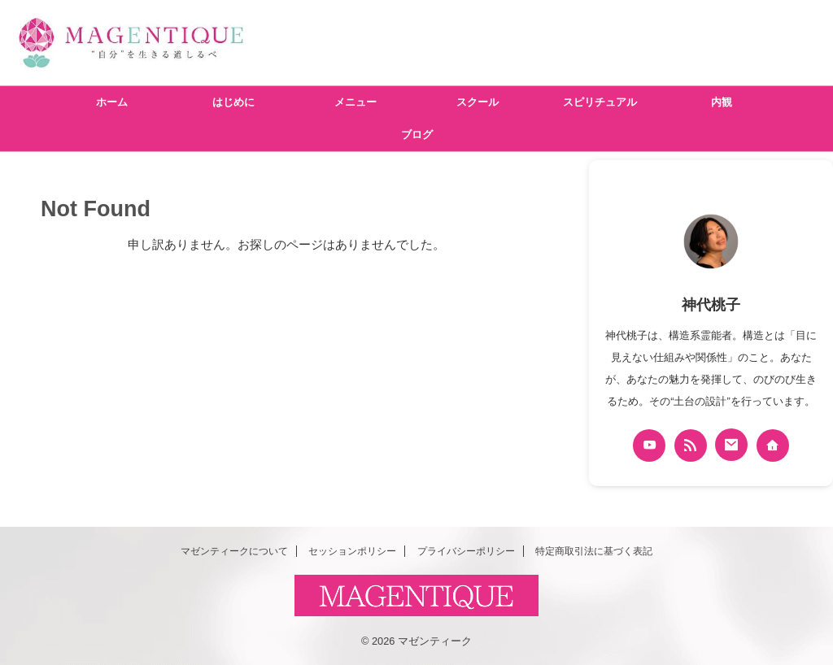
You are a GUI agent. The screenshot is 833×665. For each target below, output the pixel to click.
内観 (721, 102)
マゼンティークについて (234, 551)
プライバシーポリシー (466, 551)
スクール (477, 102)
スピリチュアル (600, 102)
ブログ (417, 134)
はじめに (233, 102)
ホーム (112, 102)
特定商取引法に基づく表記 (593, 551)
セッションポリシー (352, 551)
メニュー (355, 102)
